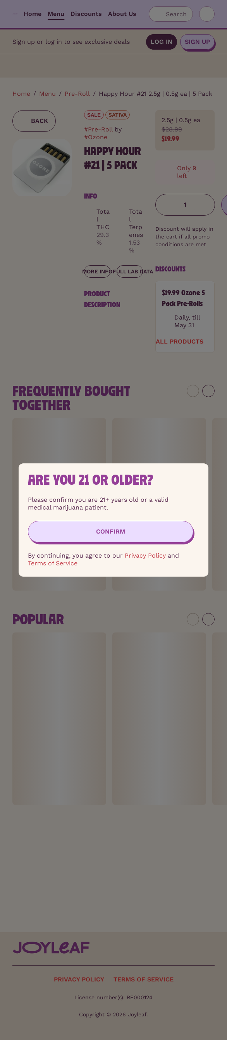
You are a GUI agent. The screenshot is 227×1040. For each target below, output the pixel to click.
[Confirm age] (110, 531)
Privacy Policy (145, 555)
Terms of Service (52, 563)
